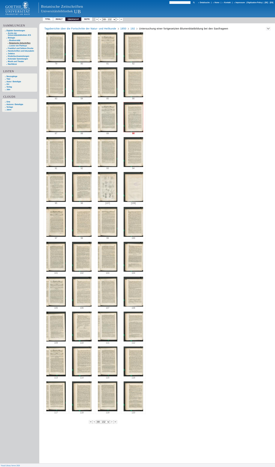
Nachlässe (12, 64)
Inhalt (59, 19)
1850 (123, 28)
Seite (87, 19)
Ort (7, 84)
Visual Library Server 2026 (10, 465)
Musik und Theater (16, 61)
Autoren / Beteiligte (14, 104)
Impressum (240, 3)
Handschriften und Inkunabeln (21, 51)
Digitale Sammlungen (15, 31)
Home (216, 3)
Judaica (11, 54)
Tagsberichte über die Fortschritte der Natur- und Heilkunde (80, 28)
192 (132, 28)
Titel (48, 19)
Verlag (9, 87)
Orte (8, 102)
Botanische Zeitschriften (20, 43)
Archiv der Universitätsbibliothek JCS (19, 34)
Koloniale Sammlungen (18, 59)
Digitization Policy (254, 3)
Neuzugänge (11, 76)
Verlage (9, 107)
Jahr (8, 89)
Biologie (11, 38)
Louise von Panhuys (18, 46)
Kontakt (227, 3)
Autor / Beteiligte (13, 82)
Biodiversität (14, 40)
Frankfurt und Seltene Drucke (20, 48)
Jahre (8, 110)
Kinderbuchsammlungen (18, 56)
